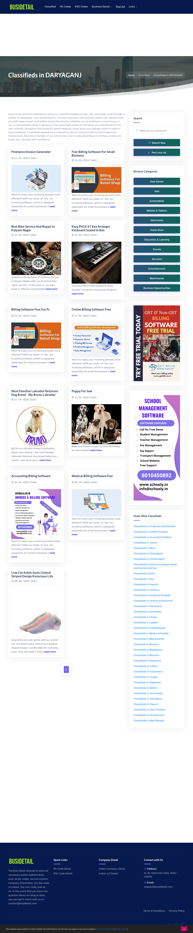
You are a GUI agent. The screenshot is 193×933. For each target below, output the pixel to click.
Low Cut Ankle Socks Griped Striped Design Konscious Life (32, 574)
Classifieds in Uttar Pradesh (149, 709)
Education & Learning (156, 239)
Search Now (157, 142)
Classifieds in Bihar (144, 548)
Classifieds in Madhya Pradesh (151, 633)
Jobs (156, 191)
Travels (157, 249)
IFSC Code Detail (63, 873)
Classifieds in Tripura (146, 704)
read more (51, 288)
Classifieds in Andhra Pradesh (151, 531)
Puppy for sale (82, 391)
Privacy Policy (177, 910)
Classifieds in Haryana (146, 589)
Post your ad (157, 152)
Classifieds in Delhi (144, 573)
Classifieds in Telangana (148, 698)
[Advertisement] (90, 35)
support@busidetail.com (158, 886)
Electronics (156, 220)
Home (131, 75)
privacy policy (121, 929)
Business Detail (102, 6)
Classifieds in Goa (144, 578)
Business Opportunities (157, 288)
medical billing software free (92, 476)
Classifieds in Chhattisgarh (149, 558)
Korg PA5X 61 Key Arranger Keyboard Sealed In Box (91, 228)
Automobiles (157, 200)
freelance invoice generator (31, 152)
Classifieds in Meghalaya (148, 649)
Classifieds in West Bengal (149, 720)
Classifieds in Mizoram (146, 655)
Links (133, 6)
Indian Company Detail (112, 868)
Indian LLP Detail (108, 873)
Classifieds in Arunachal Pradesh (153, 537)
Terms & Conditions (154, 910)
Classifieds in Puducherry (148, 671)
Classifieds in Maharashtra (149, 638)
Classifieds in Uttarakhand (149, 715)
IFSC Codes (81, 6)
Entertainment (156, 268)
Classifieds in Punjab (145, 676)
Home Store (157, 229)
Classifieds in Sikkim (145, 687)
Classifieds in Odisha (146, 666)
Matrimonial (157, 278)
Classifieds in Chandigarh (148, 553)
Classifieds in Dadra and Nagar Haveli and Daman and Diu (155, 566)
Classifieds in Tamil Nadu (148, 693)
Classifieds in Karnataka (147, 611)
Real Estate (156, 181)
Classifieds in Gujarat (146, 584)
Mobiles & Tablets (157, 210)
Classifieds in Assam (145, 542)
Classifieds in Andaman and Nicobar (155, 526)
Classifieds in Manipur (146, 644)
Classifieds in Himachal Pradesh (152, 595)
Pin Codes (65, 6)
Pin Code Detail (62, 868)
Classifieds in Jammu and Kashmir (153, 600)
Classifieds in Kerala (145, 617)
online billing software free (91, 309)
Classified (50, 6)
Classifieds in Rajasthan (147, 682)
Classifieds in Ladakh (146, 622)
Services (157, 258)
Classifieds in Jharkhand (147, 606)
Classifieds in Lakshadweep (149, 627)
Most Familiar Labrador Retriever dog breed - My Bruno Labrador (34, 393)
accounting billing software (31, 476)
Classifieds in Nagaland (147, 660)
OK (184, 929)
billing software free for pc (30, 309)
